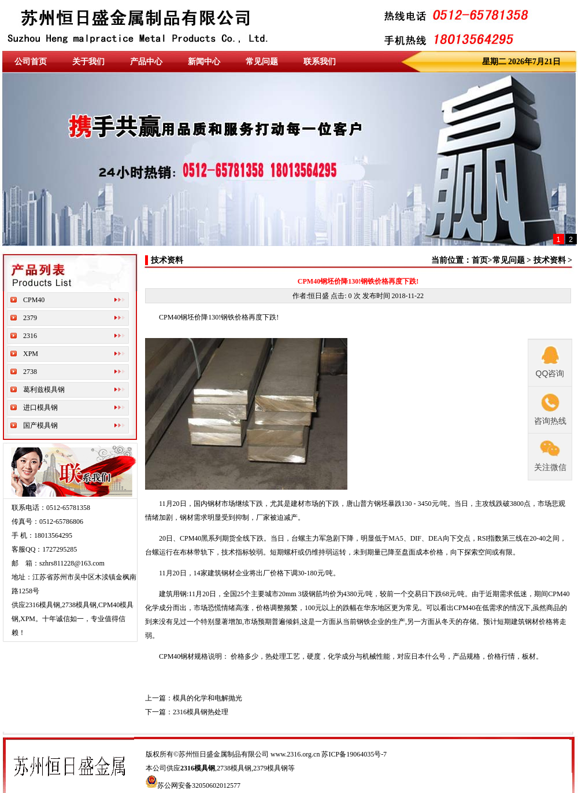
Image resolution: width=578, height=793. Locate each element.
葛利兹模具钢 (44, 390)
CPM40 (34, 300)
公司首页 (30, 61)
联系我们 (319, 61)
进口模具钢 (40, 407)
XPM (30, 354)
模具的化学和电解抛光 (207, 698)
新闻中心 (204, 61)
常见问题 (262, 61)
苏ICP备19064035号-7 (354, 754)
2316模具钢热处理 (200, 712)
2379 (30, 318)
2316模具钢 (197, 768)
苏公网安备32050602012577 (198, 785)
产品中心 (146, 61)
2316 (30, 336)
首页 (480, 260)
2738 (30, 372)
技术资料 (549, 260)
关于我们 (88, 61)
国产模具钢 (40, 425)
